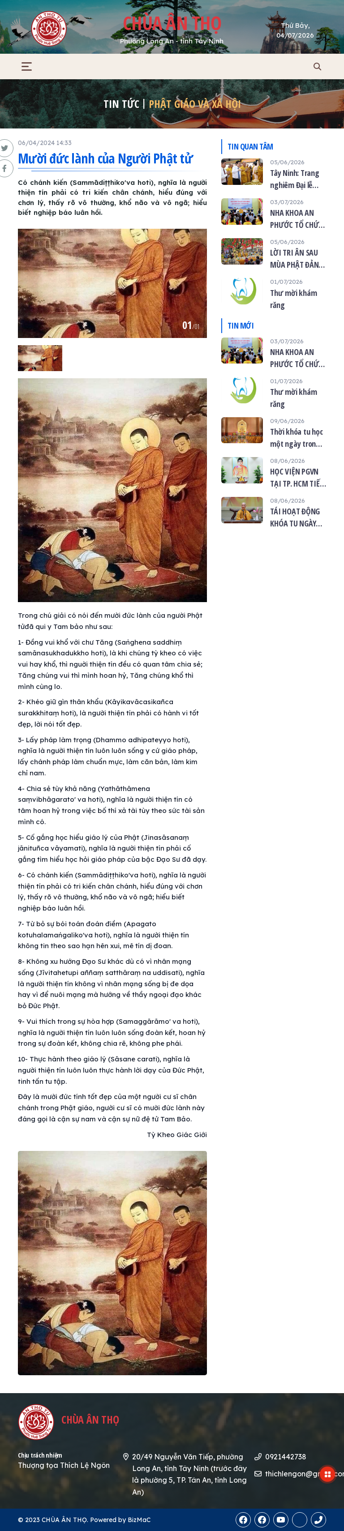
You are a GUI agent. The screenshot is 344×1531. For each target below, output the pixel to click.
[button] (26, 66)
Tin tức (121, 103)
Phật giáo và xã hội (195, 103)
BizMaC (139, 1520)
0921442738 (285, 1456)
